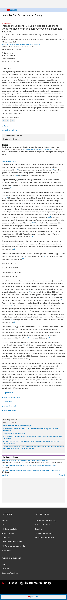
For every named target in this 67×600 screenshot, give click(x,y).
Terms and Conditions (42, 525)
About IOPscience (8, 533)
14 (48, 217)
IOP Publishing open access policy (14, 546)
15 (50, 217)
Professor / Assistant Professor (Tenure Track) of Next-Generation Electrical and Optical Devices (31, 470)
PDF (33, 597)
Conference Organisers (10, 573)
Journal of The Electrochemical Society (22, 15)
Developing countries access (12, 542)
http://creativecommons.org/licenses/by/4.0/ (39, 149)
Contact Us (6, 537)
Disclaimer (38, 529)
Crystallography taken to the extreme (14, 433)
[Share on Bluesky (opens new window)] (18, 61)
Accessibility (6, 550)
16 (33, 236)
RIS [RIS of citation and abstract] (13, 121)
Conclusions (7, 402)
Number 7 (37, 44)
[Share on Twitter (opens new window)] (11, 61)
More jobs (5, 475)
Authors (4, 564)
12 (34, 200)
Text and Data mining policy (44, 537)
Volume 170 (29, 44)
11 (7, 197)
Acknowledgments (9, 406)
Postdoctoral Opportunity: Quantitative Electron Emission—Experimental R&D (25, 460)
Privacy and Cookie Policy (44, 533)
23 (49, 337)
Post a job (62, 475)
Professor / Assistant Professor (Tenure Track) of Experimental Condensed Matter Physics (29, 465)
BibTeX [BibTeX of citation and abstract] (5, 121)
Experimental (7, 393)
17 (34, 236)
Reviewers (5, 569)
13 (22, 203)
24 (23, 344)
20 (61, 300)
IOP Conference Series (9, 529)
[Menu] (4, 10)
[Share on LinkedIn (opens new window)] (6, 61)
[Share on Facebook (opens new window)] (8, 61)
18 (14, 249)
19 (44, 256)
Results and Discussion (11, 397)
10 (10, 187)
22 (29, 337)
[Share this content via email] (2, 61)
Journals (5, 520)
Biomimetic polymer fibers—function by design (17, 426)
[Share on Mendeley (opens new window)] (15, 61)
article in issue (12, 136)
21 (11, 319)
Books (4, 525)
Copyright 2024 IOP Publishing (45, 520)
